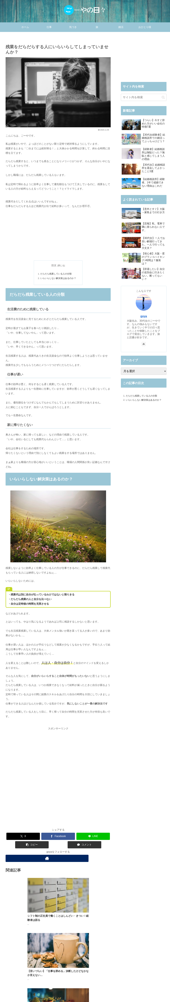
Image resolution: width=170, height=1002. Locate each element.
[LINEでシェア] (93, 837)
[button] (32, 845)
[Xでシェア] (23, 837)
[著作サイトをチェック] (58, 859)
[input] (143, 97)
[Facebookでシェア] (58, 837)
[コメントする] (84, 845)
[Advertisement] (58, 234)
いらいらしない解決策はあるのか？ (58, 278)
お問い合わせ (159, 992)
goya (143, 316)
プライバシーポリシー (138, 992)
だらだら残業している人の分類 (56, 274)
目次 (53, 265)
